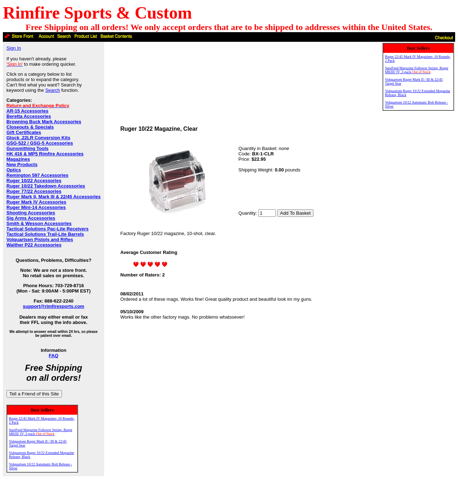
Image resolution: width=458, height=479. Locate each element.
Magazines (18, 159)
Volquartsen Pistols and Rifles (39, 239)
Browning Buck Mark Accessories (43, 121)
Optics (13, 170)
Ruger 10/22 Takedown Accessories (45, 186)
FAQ (53, 355)
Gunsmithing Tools (27, 148)
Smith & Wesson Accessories (39, 223)
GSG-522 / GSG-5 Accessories (39, 143)
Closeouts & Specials (30, 127)
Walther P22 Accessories (34, 245)
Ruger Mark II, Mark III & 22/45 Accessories (53, 196)
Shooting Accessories (30, 212)
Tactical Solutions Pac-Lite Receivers (47, 228)
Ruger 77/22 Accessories (33, 191)
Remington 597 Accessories (37, 175)
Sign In (13, 48)
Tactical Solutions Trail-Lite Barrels (45, 234)
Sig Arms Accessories (30, 218)
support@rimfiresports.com (53, 306)
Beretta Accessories (28, 116)
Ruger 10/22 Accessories (33, 180)
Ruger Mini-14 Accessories (36, 207)
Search (52, 90)
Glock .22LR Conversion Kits (38, 137)
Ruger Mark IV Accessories (36, 202)
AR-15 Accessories (27, 111)
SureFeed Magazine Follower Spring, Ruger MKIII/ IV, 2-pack (40, 432)
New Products (22, 164)
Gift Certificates (23, 132)
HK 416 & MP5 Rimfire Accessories (45, 153)
